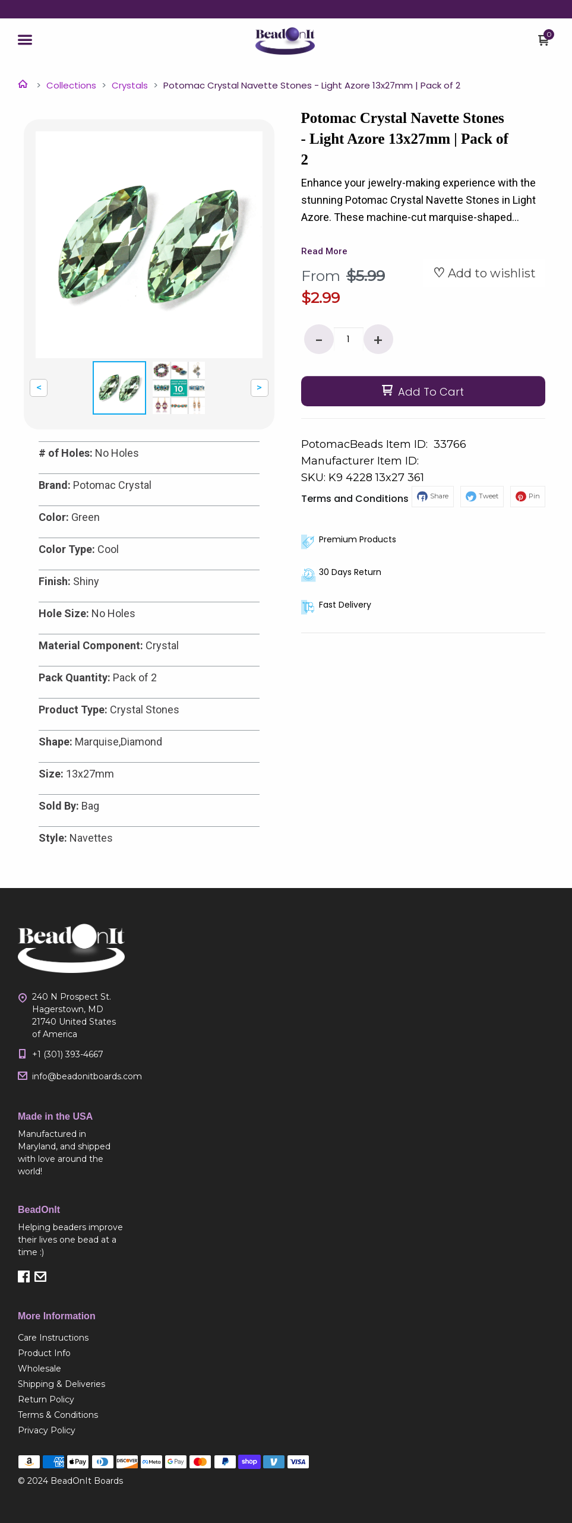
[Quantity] (349, 338)
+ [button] (378, 340)
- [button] (319, 340)
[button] (25, 41)
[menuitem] (71, 1337)
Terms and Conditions (355, 498)
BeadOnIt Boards (86, 1480)
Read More (324, 251)
